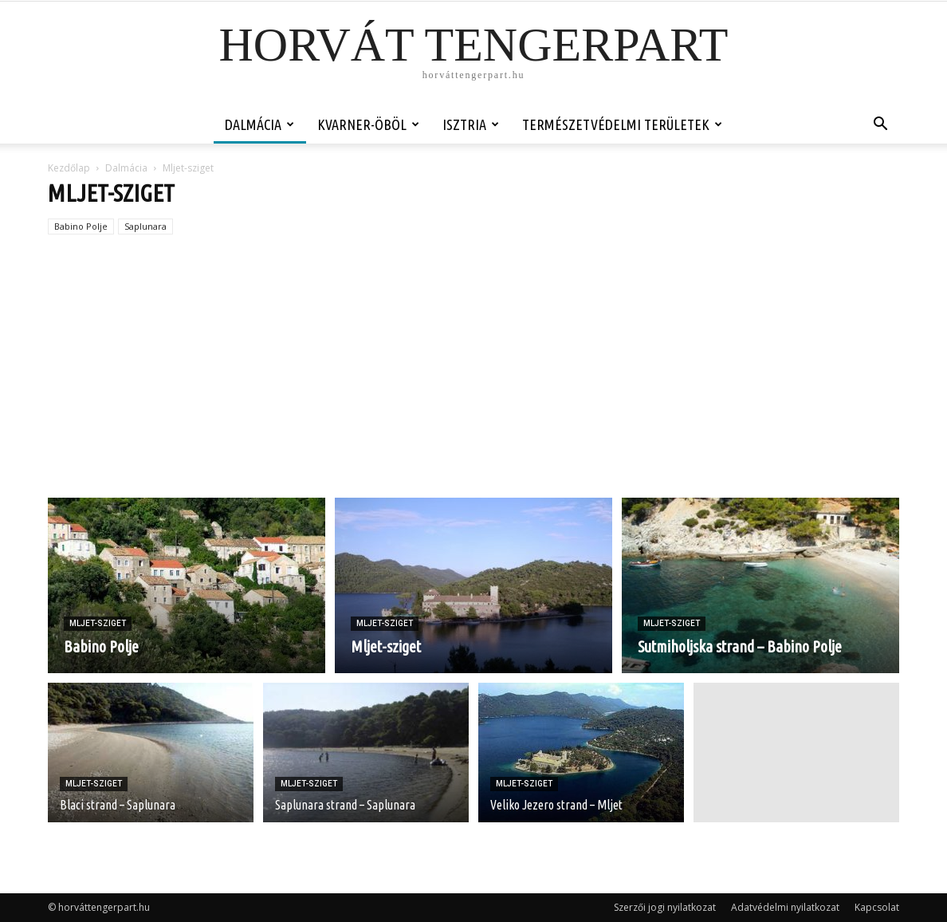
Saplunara (145, 226)
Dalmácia (259, 124)
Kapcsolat (877, 907)
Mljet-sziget (97, 623)
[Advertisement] (473, 378)
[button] (880, 125)
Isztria (470, 124)
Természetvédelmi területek (622, 124)
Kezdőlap (69, 168)
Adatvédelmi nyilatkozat (785, 907)
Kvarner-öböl (368, 124)
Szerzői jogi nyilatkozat (665, 907)
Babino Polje (81, 226)
